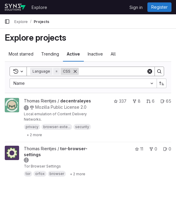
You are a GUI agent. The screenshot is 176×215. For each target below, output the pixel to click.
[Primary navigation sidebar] (7, 21)
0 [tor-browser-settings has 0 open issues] (167, 148)
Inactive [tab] (95, 53)
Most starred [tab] (21, 53)
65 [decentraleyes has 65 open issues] (165, 101)
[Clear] (149, 71)
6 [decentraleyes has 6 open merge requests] (150, 101)
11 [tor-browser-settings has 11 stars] (139, 148)
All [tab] (113, 53)
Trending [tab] (50, 53)
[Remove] (75, 71)
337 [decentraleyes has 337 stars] (120, 101)
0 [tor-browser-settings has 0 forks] (153, 148)
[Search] (116, 71)
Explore (39, 7)
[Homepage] (15, 7)
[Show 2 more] (34, 134)
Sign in (136, 7)
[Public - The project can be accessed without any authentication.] (26, 107)
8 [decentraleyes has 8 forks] (136, 101)
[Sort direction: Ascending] (161, 83)
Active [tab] (73, 53)
